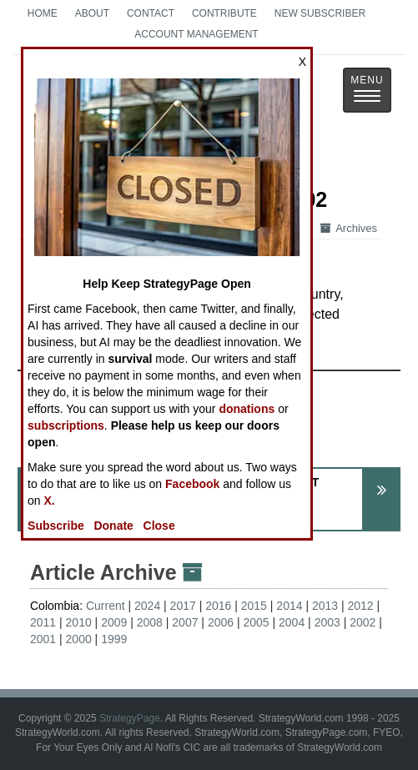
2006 (221, 622)
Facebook (192, 484)
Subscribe (56, 525)
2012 (361, 605)
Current (105, 605)
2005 (256, 622)
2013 (325, 605)
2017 (183, 605)
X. (49, 500)
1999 (114, 639)
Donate (113, 525)
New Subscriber (319, 13)
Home (43, 13)
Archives (348, 228)
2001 (43, 639)
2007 (185, 622)
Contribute (224, 13)
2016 (218, 605)
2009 (114, 622)
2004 (292, 622)
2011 (43, 622)
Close (159, 525)
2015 (254, 605)
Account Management (196, 34)
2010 (79, 622)
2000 (79, 639)
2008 (150, 622)
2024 (147, 605)
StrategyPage (129, 718)
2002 (362, 622)
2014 (289, 605)
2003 (327, 622)
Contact (150, 13)
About (92, 13)
